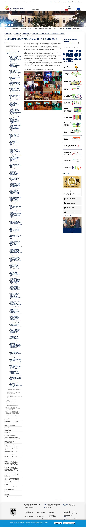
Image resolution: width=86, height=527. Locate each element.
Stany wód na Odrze (29, 516)
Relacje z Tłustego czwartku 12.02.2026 (14, 266)
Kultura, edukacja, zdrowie (15, 82)
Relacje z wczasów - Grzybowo (14, 71)
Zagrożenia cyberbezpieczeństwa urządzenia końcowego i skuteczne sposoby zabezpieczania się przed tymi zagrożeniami (12, 480)
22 (69, 58)
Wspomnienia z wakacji (15, 352)
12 (80, 54)
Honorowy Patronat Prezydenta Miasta (11, 419)
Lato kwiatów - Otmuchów (15, 87)
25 (77, 58)
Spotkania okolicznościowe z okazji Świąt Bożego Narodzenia (16, 322)
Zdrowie (55, 28)
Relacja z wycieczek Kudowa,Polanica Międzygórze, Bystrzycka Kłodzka (15, 146)
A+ (62, 1)
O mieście (61, 28)
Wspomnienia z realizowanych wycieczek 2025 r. (15, 304)
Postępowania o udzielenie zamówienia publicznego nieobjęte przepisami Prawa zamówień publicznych (12, 474)
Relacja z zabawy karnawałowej (13, 244)
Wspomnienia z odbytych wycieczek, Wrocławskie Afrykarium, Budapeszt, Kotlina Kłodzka (15, 346)
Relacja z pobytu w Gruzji (15, 123)
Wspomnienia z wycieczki (15, 361)
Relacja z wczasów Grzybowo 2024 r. (14, 232)
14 (67, 56)
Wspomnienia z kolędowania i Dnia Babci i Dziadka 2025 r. (15, 297)
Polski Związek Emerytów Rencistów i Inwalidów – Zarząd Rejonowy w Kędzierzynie (48, 33)
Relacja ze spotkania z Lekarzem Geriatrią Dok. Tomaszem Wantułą (15, 256)
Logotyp (6, 484)
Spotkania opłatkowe (14, 324)
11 (77, 54)
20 (64, 58)
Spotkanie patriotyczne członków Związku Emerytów (15, 294)
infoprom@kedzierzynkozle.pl (53, 504)
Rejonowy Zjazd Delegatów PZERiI (14, 107)
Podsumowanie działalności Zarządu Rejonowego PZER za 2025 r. (16, 193)
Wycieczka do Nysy (14, 370)
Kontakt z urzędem (72, 198)
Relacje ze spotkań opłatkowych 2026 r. (14, 284)
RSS (51, 1)
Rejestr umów (7, 491)
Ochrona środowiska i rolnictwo (12, 405)
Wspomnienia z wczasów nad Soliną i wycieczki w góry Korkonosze (15, 357)
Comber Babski (13, 67)
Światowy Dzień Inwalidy (15, 55)
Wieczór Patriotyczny (14, 338)
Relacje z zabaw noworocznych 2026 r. (15, 279)
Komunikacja (51, 512)
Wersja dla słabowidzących (75, 1)
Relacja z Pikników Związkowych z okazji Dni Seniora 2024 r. (15, 219)
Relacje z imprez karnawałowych (13, 161)
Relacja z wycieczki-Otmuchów (14, 380)
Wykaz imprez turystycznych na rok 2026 (14, 400)
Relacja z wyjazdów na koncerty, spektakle (15, 242)
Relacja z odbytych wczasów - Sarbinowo (14, 317)
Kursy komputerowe (14, 83)
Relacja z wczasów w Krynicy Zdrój (14, 135)
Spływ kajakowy (13, 325)
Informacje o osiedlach (11, 403)
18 (77, 56)
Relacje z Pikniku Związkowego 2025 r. (14, 264)
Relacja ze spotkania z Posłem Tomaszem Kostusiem (15, 158)
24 (74, 58)
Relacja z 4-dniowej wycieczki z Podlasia (14, 110)
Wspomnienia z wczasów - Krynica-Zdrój (15, 354)
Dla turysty (23, 28)
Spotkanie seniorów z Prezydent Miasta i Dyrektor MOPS (14, 331)
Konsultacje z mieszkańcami (10, 435)
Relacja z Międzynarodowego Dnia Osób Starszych (15, 112)
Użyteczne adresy (52, 516)
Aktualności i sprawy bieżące (13, 388)
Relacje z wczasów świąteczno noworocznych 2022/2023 (16, 385)
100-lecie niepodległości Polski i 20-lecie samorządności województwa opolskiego (15, 58)
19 (80, 56)
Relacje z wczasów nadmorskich (14, 168)
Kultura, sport (76, 28)
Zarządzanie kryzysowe (10, 459)
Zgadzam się (58, 523)
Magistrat (68, 28)
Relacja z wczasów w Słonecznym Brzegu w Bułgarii (15, 137)
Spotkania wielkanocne (15, 329)
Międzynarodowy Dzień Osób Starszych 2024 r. (15, 184)
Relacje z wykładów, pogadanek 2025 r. (14, 272)
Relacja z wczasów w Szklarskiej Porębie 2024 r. (15, 235)
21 (67, 58)
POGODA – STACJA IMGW (21, 1)
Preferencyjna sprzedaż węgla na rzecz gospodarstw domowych (11, 422)
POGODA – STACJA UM (31, 1)
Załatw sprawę (71, 212)
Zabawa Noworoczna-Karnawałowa (14, 312)
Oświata (35, 28)
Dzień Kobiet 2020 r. (14, 69)
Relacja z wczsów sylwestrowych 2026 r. (15, 239)
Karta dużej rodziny (41, 512)
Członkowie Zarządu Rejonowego (14, 389)
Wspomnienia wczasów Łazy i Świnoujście (15, 340)
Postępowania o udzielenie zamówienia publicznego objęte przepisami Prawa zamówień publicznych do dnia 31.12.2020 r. (11, 463)
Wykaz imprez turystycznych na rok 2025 (14, 397)
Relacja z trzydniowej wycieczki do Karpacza (15, 230)
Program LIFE (7, 432)
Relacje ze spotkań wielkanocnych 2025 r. (15, 287)
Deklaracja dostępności (9, 489)
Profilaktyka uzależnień (11, 401)
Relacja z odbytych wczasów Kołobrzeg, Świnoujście (14, 116)
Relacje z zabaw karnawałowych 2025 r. (15, 276)
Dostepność (7, 494)
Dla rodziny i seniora (10, 48)
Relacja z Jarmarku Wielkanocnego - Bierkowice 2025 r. (14, 203)
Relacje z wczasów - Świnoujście (14, 383)
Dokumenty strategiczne (10, 425)
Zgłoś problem (40, 513)
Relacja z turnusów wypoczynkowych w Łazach (14, 128)
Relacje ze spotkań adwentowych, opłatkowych (14, 171)
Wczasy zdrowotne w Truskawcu (14, 337)
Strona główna (8, 33)
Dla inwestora (15, 28)
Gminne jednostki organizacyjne (11, 451)
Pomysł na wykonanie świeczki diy (14, 105)
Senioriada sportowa (14, 175)
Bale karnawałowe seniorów (14, 64)
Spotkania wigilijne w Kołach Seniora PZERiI (14, 291)
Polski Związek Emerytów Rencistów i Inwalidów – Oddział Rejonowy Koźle (13, 408)
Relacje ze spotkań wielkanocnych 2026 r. (15, 289)
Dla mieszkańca (26, 33)
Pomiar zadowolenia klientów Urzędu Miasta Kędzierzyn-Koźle (13, 46)
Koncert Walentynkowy (15, 79)
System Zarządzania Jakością (11, 486)
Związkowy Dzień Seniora (15, 377)
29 (69, 61)
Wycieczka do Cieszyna (15, 368)
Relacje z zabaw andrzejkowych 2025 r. (15, 274)
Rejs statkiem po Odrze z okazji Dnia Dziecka (15, 198)
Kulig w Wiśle (13, 80)
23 (72, 58)
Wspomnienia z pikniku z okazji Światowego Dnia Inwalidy (15, 301)
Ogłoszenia (9, 391)
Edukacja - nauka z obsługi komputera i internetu (15, 73)
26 (80, 58)
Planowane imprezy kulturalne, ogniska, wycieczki (13, 393)
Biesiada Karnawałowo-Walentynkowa (15, 66)
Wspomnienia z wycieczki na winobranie (15, 363)
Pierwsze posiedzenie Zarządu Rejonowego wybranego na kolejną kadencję (15, 99)
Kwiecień (72, 43)
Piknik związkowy (14, 190)
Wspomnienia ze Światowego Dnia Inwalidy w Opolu (15, 366)
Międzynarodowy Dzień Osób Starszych (15, 94)
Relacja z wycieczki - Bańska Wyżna (14, 150)
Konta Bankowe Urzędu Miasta (11, 456)
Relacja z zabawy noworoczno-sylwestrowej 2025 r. (16, 246)
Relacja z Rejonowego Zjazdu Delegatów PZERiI (15, 222)
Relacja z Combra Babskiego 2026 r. (14, 200)
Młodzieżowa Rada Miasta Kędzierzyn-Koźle (10, 442)
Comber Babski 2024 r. (15, 178)
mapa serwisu (67, 6)
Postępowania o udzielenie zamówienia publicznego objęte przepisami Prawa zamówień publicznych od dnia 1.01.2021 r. (11, 469)
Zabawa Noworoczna (14, 373)
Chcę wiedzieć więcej (69, 523)
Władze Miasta (8, 430)
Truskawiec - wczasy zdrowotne (14, 334)
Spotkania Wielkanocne (15, 177)
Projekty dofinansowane (45, 28)
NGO (29, 28)
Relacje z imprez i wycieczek (11, 35)
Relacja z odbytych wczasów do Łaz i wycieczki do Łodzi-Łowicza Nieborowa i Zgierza (14, 120)
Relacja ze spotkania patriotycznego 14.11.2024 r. (16, 252)
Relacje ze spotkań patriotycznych (14, 174)
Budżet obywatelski (29, 512)
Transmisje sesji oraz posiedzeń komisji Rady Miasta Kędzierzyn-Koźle (12, 438)
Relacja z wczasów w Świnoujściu (14, 141)
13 (68, 194)
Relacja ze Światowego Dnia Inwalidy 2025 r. (15, 259)
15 (69, 56)
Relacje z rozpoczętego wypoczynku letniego (15, 164)
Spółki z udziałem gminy (10, 454)
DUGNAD (7, 28)
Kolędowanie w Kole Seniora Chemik (14, 181)
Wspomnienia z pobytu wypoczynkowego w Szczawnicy (15, 350)
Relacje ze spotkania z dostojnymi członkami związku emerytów (15, 281)
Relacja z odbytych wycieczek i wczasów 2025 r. (16, 224)
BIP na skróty (70, 207)
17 (74, 56)
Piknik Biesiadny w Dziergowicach (14, 103)
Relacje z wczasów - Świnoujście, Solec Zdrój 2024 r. (15, 268)
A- (65, 1)
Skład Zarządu (10, 395)
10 (74, 54)
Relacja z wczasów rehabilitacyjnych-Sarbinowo (14, 132)
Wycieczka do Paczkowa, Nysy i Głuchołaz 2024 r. (15, 307)
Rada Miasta (7, 427)
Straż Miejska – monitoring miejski (11, 496)
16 (72, 56)
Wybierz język (57, 1)
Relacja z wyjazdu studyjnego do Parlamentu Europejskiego (15, 155)
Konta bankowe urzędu (29, 513)
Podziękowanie (13, 196)
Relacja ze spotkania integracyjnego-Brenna (15, 250)
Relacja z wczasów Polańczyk (14, 319)
